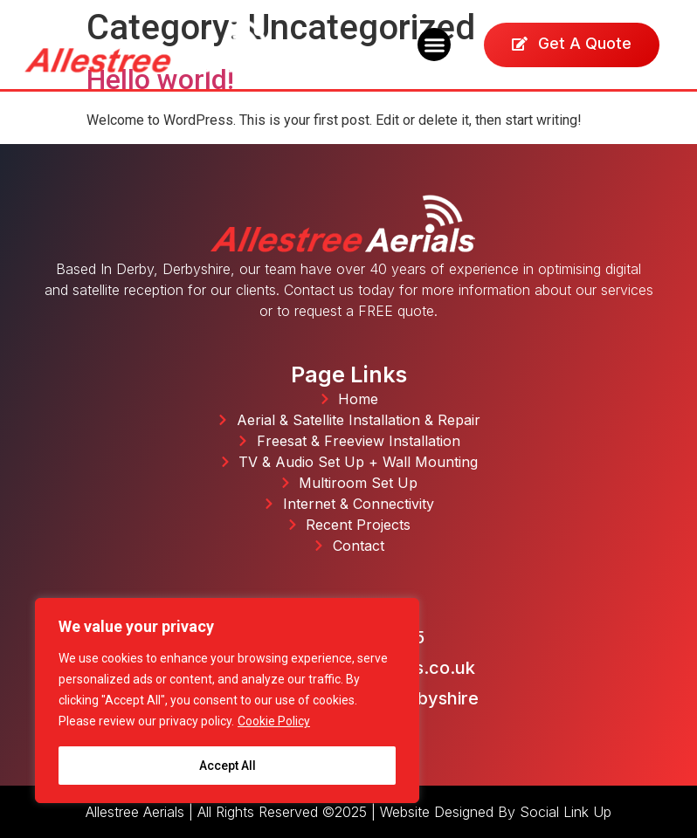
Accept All (227, 766)
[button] (434, 44)
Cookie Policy (274, 722)
